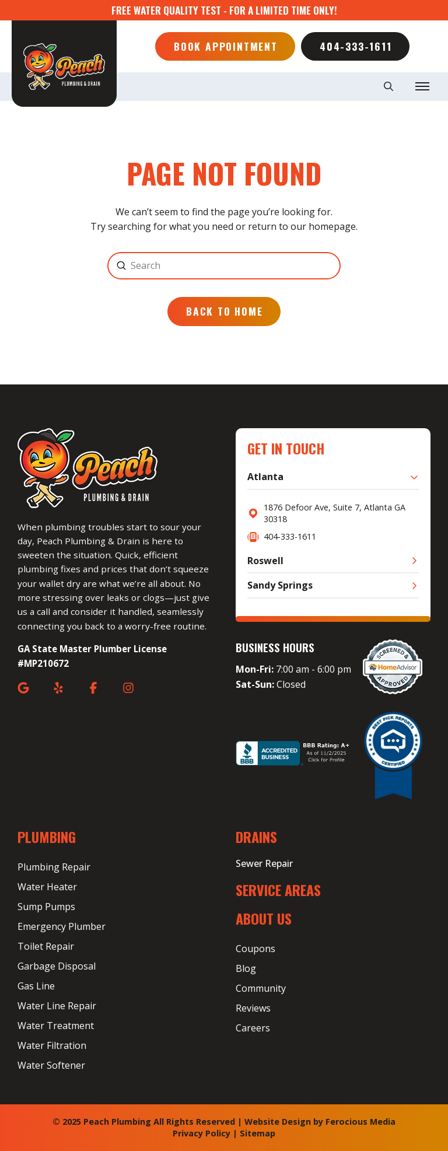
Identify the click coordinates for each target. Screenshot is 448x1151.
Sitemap (257, 1133)
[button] (388, 86)
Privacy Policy (201, 1133)
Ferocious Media (361, 1121)
